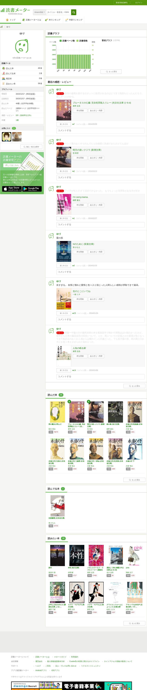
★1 (73, 218)
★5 (73, 266)
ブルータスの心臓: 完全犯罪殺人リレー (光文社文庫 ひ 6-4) (102, 102)
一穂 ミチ (76, 294)
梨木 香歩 (52, 429)
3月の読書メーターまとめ (22, 58)
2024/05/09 (92, 124)
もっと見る (111, 72)
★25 (74, 313)
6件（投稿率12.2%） (24, 115)
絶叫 (50, 568)
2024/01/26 (93, 313)
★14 (74, 370)
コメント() (80, 124)
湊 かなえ (76, 247)
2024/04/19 (92, 171)
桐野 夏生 (76, 200)
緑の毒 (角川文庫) (113, 424)
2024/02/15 (92, 266)
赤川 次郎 (110, 572)
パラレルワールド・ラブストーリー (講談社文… (95, 570)
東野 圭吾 (76, 106)
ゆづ (58, 89)
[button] (73, 12)
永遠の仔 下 (130, 461)
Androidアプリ (41, 657)
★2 (73, 171)
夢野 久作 (71, 609)
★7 (73, 124)
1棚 (17, 120)
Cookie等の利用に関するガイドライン (84, 648)
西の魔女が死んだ (55, 424)
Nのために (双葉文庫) (83, 244)
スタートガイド (60, 643)
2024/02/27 (92, 218)
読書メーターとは (42, 643)
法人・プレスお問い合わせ (65, 652)
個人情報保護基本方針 (56, 648)
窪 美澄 (75, 153)
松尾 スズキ (111, 609)
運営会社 (38, 648)
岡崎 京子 (129, 572)
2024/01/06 (93, 370)
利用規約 (74, 643)
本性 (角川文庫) (73, 568)
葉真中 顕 (52, 572)
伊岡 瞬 (70, 572)
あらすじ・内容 (96, 110)
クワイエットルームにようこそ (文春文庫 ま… (115, 607)
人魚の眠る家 (79, 348)
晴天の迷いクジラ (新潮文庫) (87, 150)
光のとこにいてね (81, 291)
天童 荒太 (129, 429)
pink (127, 568)
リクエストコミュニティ (90, 652)
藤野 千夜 (52, 609)
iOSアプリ (55, 657)
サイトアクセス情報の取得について (118, 648)
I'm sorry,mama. (80, 197)
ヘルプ (38, 652)
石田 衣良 (129, 609)
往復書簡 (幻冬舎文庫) (57, 518)
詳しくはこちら (12, 165)
